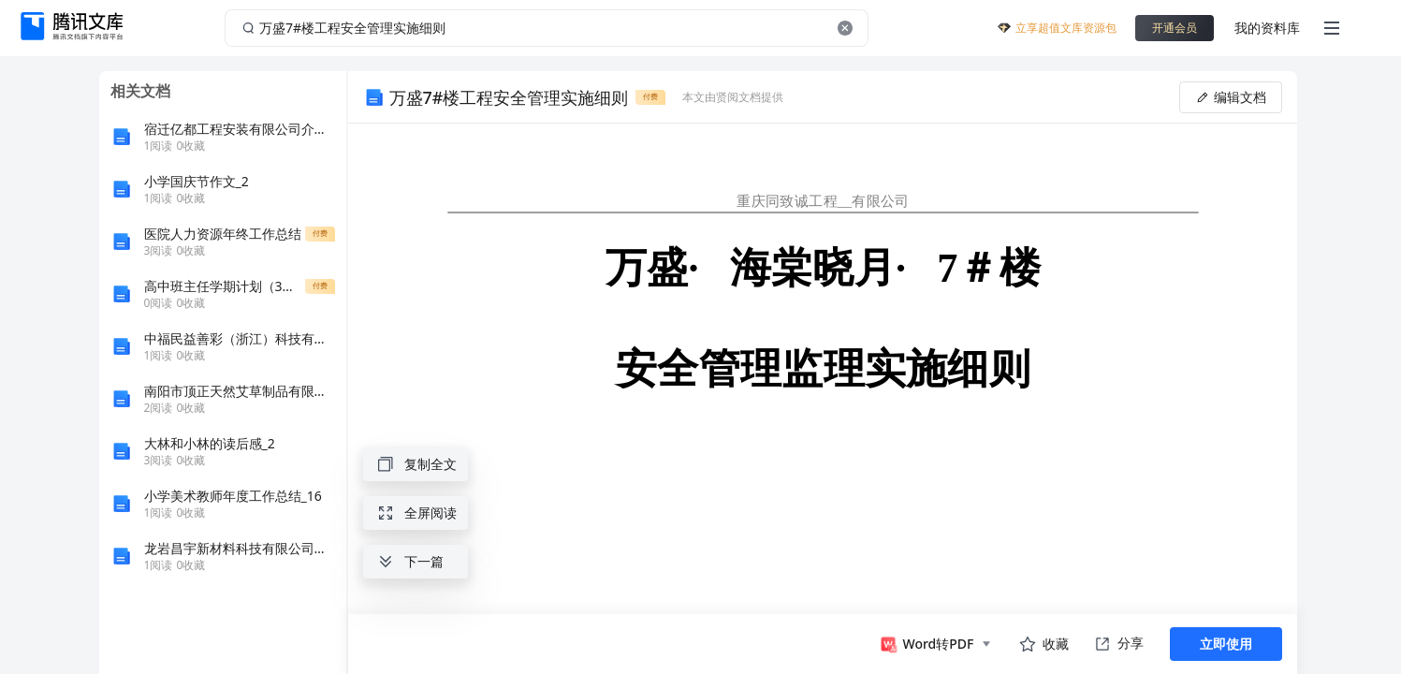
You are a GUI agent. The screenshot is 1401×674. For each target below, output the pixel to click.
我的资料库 (1267, 28)
